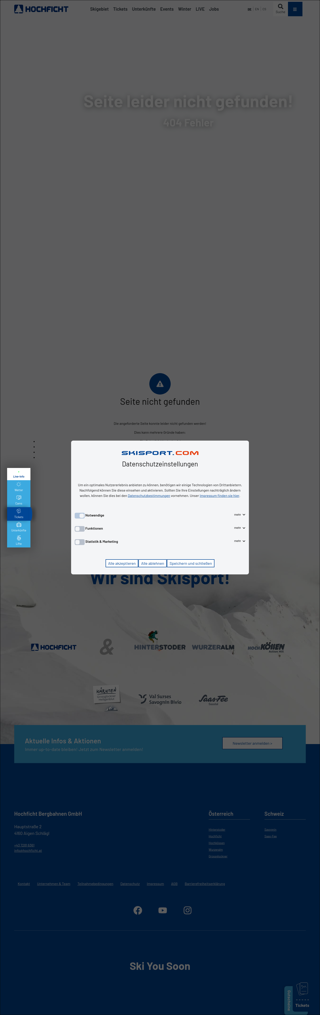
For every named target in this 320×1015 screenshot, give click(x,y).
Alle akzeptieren (122, 563)
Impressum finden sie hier (219, 495)
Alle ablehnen (152, 563)
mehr (239, 514)
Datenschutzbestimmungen (149, 495)
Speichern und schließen (191, 563)
